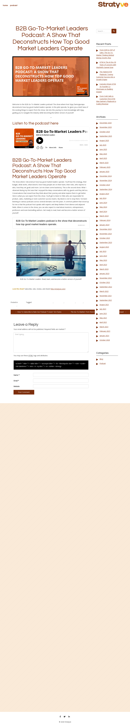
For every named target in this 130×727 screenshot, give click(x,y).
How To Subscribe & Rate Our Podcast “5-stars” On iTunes (38, 312)
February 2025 (105, 167)
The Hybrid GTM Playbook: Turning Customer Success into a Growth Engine (105, 76)
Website (17, 386)
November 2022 (106, 278)
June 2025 (103, 149)
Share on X (81, 225)
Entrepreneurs (70, 302)
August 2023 (104, 247)
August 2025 (104, 140)
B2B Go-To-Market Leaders (42, 302)
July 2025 (103, 145)
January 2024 (104, 225)
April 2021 (103, 322)
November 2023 (106, 234)
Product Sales (23, 305)
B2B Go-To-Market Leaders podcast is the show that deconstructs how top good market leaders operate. (51, 222)
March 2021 (104, 327)
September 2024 (106, 189)
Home (5, 5)
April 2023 (103, 265)
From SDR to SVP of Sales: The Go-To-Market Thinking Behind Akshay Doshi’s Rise (105, 54)
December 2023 (106, 229)
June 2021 (103, 313)
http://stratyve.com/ (58, 289)
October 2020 (105, 340)
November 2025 (106, 127)
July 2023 (103, 251)
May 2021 (103, 318)
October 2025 (105, 132)
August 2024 (104, 194)
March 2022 (104, 291)
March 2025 (104, 163)
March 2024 (104, 216)
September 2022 (106, 287)
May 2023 (103, 260)
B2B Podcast (59, 302)
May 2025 (103, 154)
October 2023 (105, 238)
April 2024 (103, 211)
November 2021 (106, 296)
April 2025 (103, 158)
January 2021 (104, 336)
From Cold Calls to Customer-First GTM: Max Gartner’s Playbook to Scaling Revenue (106, 100)
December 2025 (106, 123)
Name (17, 375)
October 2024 (105, 185)
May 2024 (103, 207)
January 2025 (104, 171)
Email (16, 381)
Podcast (13, 5)
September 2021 (106, 300)
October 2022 (105, 282)
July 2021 (103, 309)
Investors (79, 302)
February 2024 (105, 220)
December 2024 (106, 176)
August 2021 (104, 305)
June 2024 (103, 203)
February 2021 (105, 331)
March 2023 (104, 269)
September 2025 (106, 136)
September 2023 (106, 242)
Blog (101, 359)
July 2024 (103, 198)
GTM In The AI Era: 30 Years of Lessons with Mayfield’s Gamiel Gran (106, 64)
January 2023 (104, 273)
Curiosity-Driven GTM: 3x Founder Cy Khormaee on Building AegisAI (106, 88)
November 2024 (106, 180)
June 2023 (103, 256)
